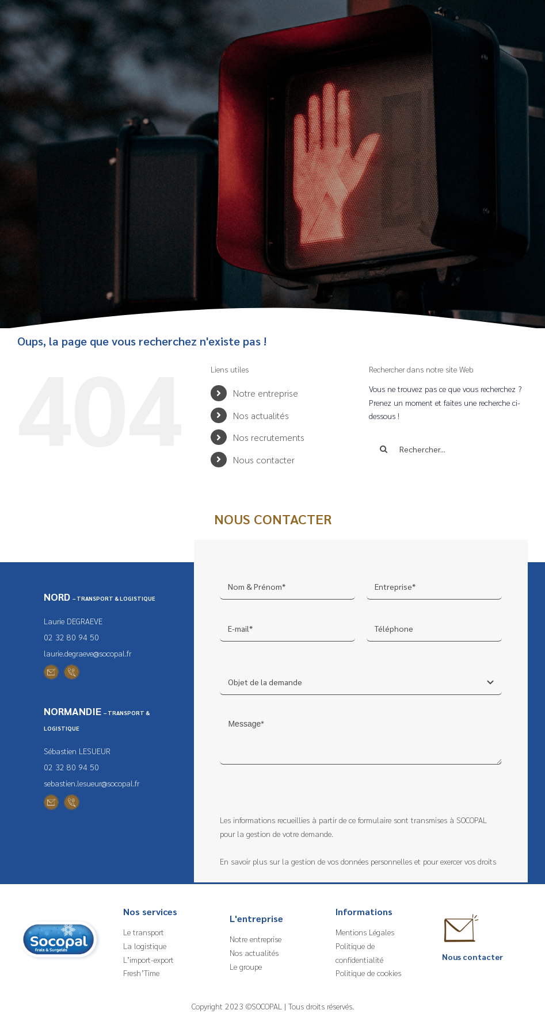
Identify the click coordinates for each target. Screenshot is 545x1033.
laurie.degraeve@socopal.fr (87, 653)
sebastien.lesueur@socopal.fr (91, 783)
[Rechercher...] (448, 449)
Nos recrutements (268, 437)
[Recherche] (383, 449)
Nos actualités (261, 415)
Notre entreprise (265, 393)
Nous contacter (264, 460)
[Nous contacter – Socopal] (461, 913)
